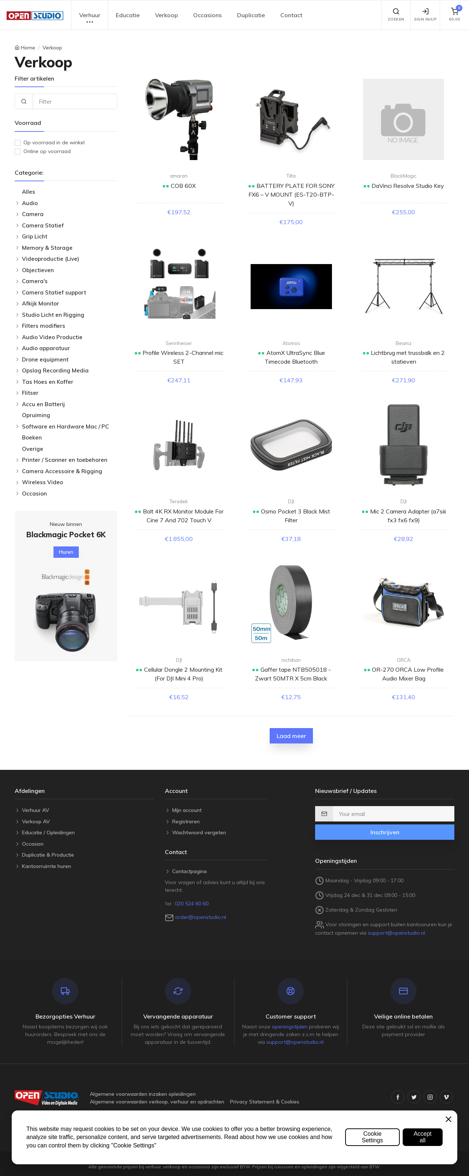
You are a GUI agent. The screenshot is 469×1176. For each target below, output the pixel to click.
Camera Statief (43, 225)
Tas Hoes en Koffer (47, 381)
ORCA (404, 660)
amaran (179, 176)
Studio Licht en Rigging (53, 314)
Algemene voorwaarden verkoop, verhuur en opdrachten (157, 1101)
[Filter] (75, 101)
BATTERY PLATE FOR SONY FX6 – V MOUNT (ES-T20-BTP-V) (291, 194)
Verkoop (166, 15)
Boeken (32, 437)
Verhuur (89, 18)
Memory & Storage (47, 247)
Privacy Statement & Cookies (264, 1101)
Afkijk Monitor (40, 303)
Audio (30, 203)
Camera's (35, 281)
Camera (33, 214)
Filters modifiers (43, 325)
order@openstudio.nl (200, 917)
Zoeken (396, 15)
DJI (291, 501)
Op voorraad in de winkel (54, 142)
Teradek (179, 501)
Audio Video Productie (52, 337)
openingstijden (289, 1026)
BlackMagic (404, 176)
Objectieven (38, 270)
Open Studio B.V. (266, 1160)
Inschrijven (384, 832)
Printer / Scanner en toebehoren (64, 459)
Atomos (291, 343)
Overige (32, 448)
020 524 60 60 (191, 903)
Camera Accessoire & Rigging (62, 471)
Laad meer (291, 735)
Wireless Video (42, 482)
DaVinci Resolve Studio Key (407, 185)
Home (28, 47)
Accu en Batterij (43, 404)
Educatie (128, 15)
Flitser (30, 392)
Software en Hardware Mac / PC (65, 426)
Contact (291, 15)
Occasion (34, 493)
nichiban (291, 660)
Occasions (207, 15)
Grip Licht (34, 236)
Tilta (291, 176)
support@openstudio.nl (396, 933)
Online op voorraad (47, 151)
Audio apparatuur (46, 348)
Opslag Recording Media (55, 370)
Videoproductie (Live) (50, 258)
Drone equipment (45, 359)
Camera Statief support (54, 292)
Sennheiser (179, 343)
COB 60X (182, 185)
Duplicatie (251, 15)
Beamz (403, 343)
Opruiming (36, 415)
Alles (28, 191)
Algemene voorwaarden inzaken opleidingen (143, 1094)
